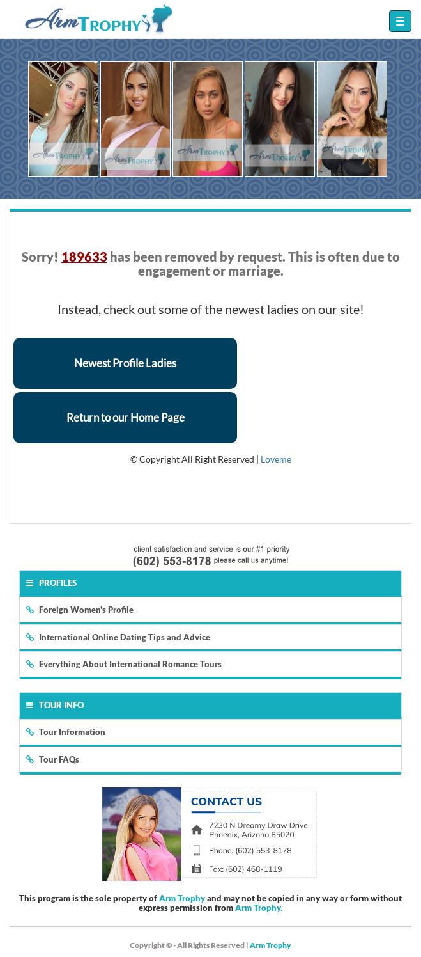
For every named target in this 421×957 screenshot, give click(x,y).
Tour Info (55, 705)
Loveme (276, 459)
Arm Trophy (182, 898)
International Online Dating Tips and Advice (118, 637)
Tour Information (65, 732)
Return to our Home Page (125, 417)
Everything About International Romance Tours (124, 664)
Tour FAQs (52, 759)
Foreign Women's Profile (80, 610)
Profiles (51, 583)
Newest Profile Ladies (125, 363)
